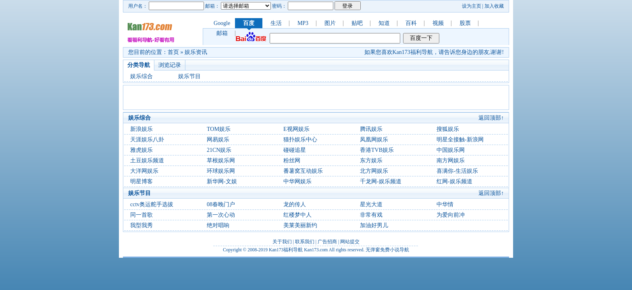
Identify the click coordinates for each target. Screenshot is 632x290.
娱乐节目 (189, 76)
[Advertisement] (316, 97)
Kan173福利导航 (286, 249)
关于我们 (282, 241)
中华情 (445, 204)
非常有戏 (371, 215)
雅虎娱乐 (141, 150)
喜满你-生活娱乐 (457, 171)
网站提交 (350, 241)
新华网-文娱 (222, 181)
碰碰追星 (294, 150)
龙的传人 (294, 204)
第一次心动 (221, 215)
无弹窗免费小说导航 (387, 249)
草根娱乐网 (221, 160)
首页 (173, 52)
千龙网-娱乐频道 (380, 181)
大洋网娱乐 (144, 171)
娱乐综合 (141, 76)
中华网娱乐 (297, 181)
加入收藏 (494, 6)
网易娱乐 (218, 140)
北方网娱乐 (374, 171)
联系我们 (304, 241)
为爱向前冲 (451, 215)
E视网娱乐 (296, 129)
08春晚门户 (221, 204)
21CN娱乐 (219, 150)
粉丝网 (291, 160)
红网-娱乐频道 (454, 181)
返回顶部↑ (491, 118)
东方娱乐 (371, 160)
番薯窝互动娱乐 (303, 171)
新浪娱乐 (141, 129)
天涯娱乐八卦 (147, 140)
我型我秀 (141, 225)
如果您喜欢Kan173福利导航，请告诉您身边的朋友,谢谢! (434, 52)
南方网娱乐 (451, 160)
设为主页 (471, 6)
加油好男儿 (374, 225)
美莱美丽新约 (300, 225)
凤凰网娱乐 (374, 140)
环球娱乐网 (221, 171)
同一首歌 (141, 215)
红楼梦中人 (297, 215)
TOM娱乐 (219, 129)
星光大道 (371, 204)
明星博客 (141, 181)
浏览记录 (169, 65)
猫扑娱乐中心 (300, 140)
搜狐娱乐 (448, 129)
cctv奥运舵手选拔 (151, 204)
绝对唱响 (218, 225)
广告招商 (327, 241)
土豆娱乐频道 (147, 160)
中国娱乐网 (451, 150)
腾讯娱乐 (371, 129)
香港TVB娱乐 (377, 150)
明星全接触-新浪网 (460, 140)
